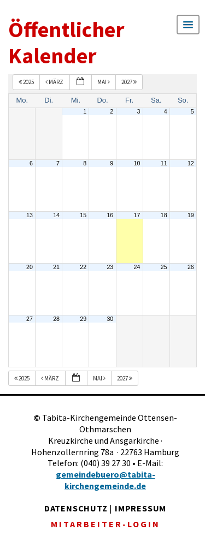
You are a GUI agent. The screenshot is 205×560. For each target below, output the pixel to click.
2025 (27, 82)
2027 (129, 82)
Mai (104, 82)
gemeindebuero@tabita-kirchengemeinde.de (105, 480)
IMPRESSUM (140, 508)
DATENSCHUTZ (76, 508)
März (55, 82)
